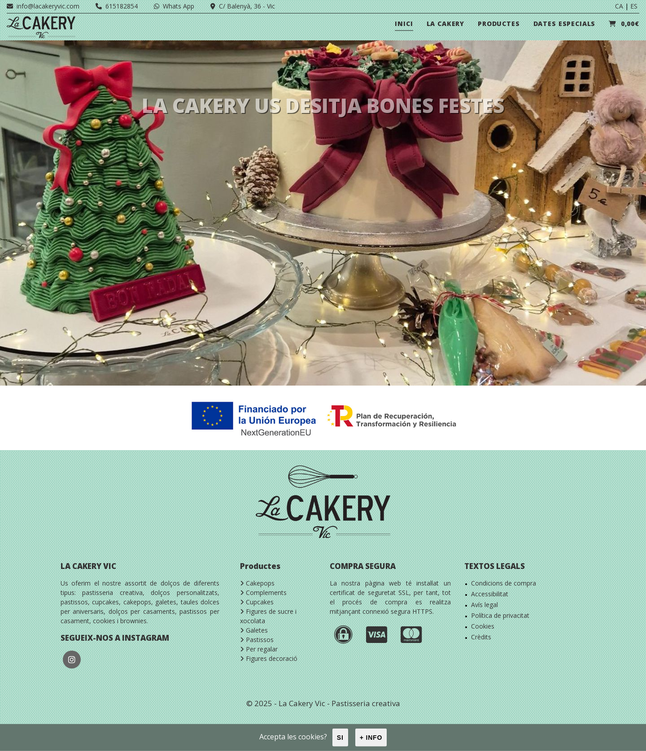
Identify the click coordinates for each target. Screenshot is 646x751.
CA (619, 6)
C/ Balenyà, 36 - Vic (242, 6)
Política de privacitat (500, 615)
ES (633, 6)
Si (340, 737)
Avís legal (484, 604)
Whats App (174, 6)
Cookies (482, 626)
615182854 (117, 6)
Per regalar (259, 649)
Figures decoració (268, 658)
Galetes (254, 630)
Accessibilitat (489, 594)
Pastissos (257, 639)
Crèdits (481, 637)
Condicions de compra (503, 583)
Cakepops (257, 583)
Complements (263, 592)
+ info (371, 737)
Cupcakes (257, 602)
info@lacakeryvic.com (43, 6)
